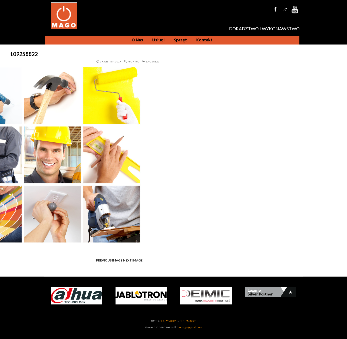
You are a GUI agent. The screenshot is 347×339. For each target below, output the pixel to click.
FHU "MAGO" (168, 321)
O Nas (137, 40)
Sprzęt (180, 40)
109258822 (152, 61)
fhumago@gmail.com (189, 327)
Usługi (158, 40)
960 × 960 (133, 61)
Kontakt (204, 40)
